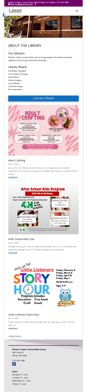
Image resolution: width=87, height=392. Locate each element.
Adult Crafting (16, 160)
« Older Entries (14, 336)
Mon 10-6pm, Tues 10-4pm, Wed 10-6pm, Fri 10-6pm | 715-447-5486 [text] (39, 2)
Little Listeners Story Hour (23, 314)
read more (12, 177)
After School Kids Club (21, 239)
